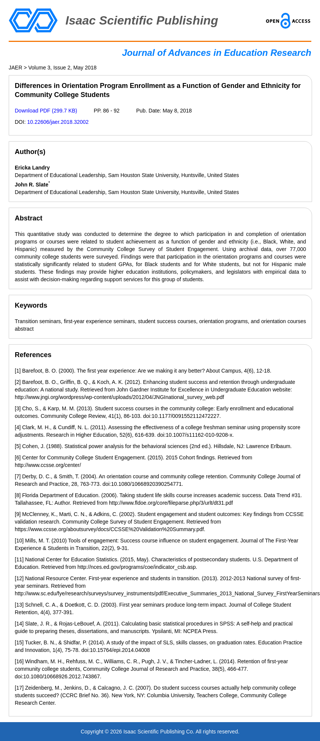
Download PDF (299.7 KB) (46, 111)
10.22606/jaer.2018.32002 (58, 122)
